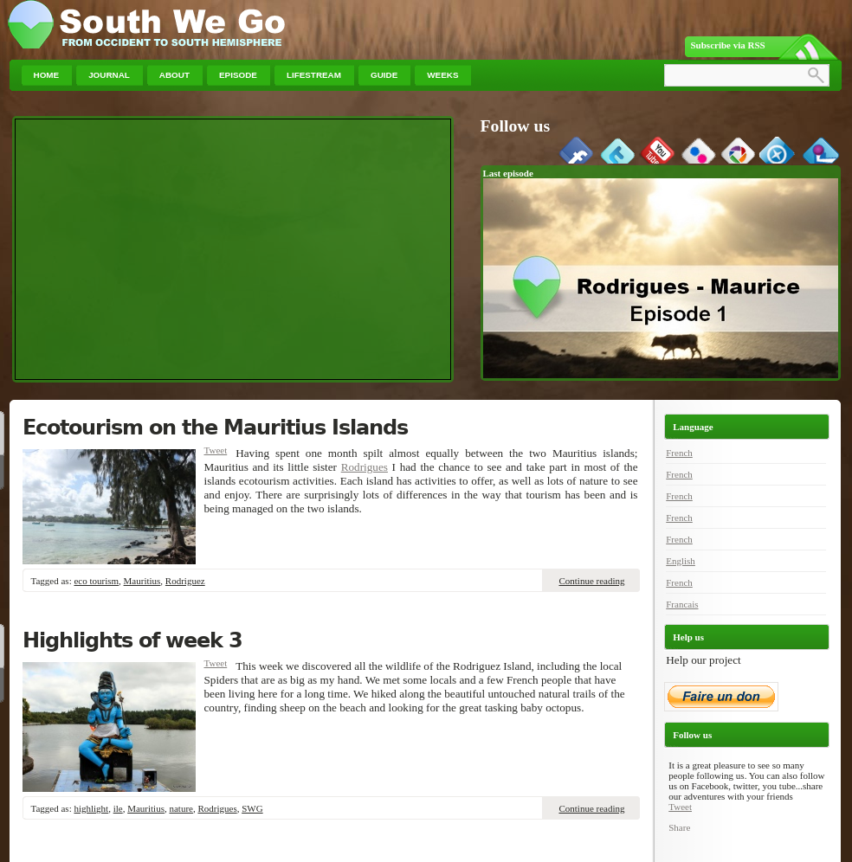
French (679, 452)
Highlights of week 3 (132, 640)
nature (180, 808)
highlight (91, 808)
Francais (682, 604)
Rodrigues (364, 466)
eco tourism (96, 581)
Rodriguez (185, 581)
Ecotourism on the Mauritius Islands (215, 427)
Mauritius (142, 581)
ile (118, 808)
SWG (252, 808)
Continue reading (591, 581)
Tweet (216, 450)
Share (679, 827)
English (680, 561)
